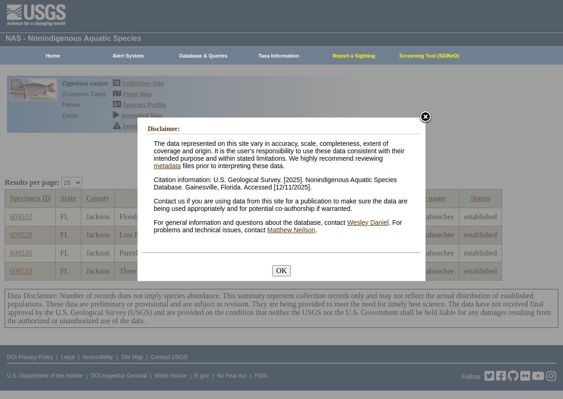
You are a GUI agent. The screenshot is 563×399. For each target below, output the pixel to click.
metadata (167, 166)
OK (281, 271)
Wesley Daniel (367, 222)
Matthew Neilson (291, 230)
